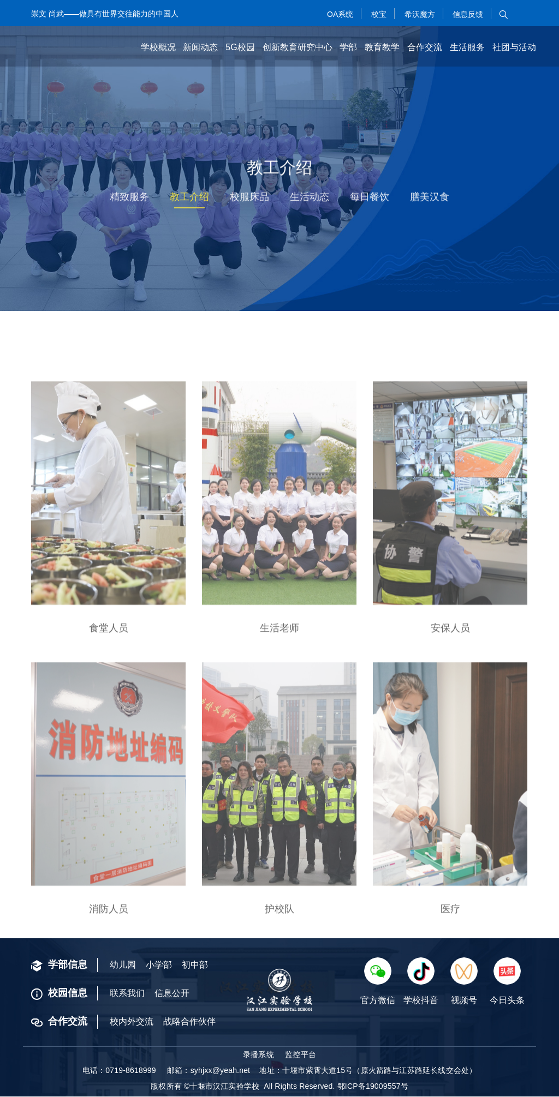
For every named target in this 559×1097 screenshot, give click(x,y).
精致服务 (126, 199)
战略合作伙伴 (189, 1022)
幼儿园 (123, 965)
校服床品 (249, 199)
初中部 (195, 965)
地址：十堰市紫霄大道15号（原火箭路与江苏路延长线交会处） (368, 1070)
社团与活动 (514, 47)
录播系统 (258, 1055)
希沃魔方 (418, 14)
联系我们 (127, 993)
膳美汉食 (432, 199)
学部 (348, 47)
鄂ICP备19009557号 (372, 1086)
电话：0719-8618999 (119, 1070)
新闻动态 (200, 47)
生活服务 (467, 47)
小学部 (159, 965)
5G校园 (239, 47)
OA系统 (339, 14)
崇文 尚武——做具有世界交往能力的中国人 (105, 13)
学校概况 (158, 47)
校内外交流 (131, 1022)
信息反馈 (466, 14)
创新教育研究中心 (297, 47)
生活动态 (310, 199)
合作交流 (424, 47)
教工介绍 (187, 199)
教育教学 (382, 47)
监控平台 (300, 1055)
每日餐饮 (371, 199)
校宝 (377, 14)
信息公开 (171, 993)
